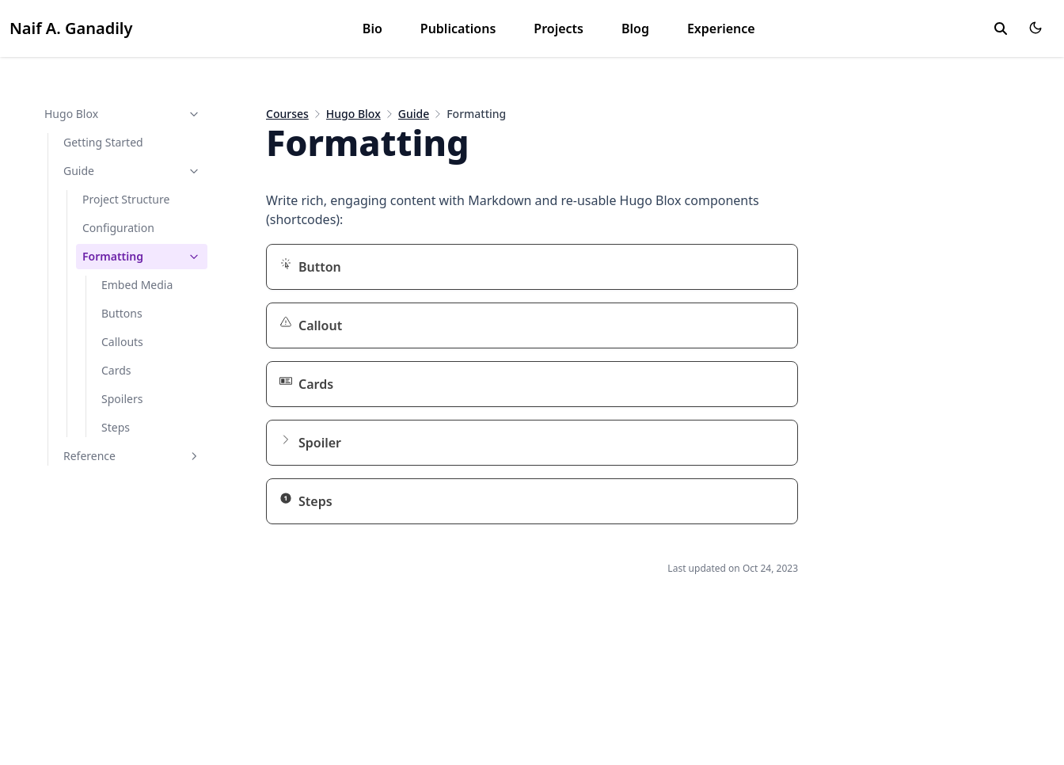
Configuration (118, 227)
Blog (635, 28)
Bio (372, 28)
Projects (558, 28)
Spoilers (121, 398)
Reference (132, 455)
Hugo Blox (122, 113)
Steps (115, 427)
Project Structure (125, 199)
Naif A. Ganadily (71, 28)
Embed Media (137, 284)
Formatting (141, 256)
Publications (458, 28)
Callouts (122, 341)
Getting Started (103, 142)
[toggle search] (1000, 28)
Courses (287, 113)
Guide (132, 170)
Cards (116, 370)
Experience (721, 28)
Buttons (121, 313)
